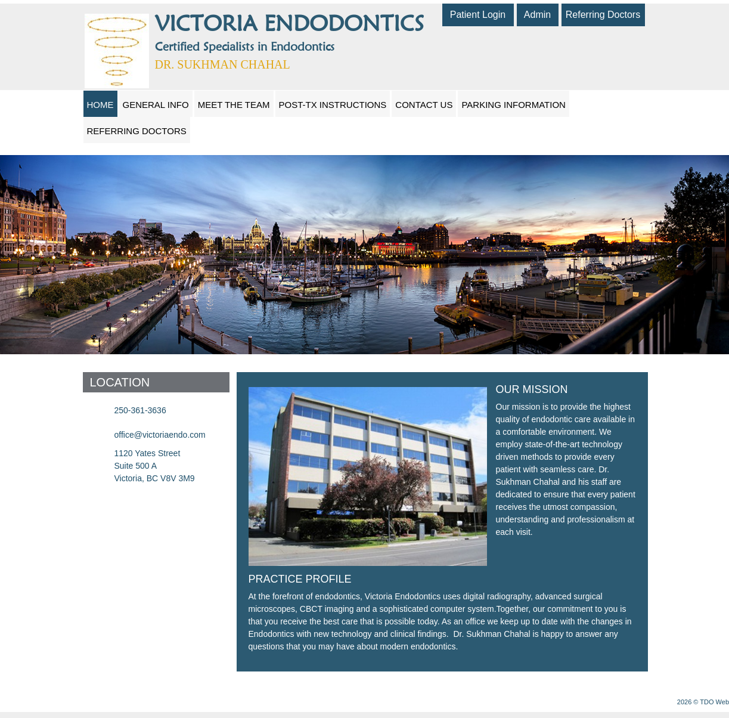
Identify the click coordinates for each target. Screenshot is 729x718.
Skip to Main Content (33, 4)
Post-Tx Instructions (333, 105)
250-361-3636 (140, 410)
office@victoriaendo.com (160, 435)
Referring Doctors (603, 15)
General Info (156, 105)
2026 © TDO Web (703, 701)
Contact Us (423, 105)
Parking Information (513, 105)
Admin (537, 15)
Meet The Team (234, 105)
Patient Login (477, 15)
